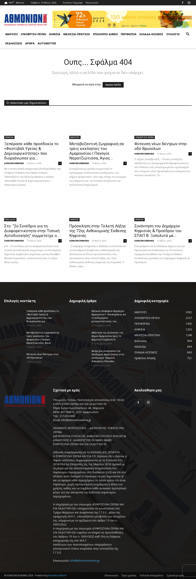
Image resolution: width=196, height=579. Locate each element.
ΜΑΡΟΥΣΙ (11, 34)
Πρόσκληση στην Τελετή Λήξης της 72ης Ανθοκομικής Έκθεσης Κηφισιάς (98, 231)
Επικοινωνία (92, 2)
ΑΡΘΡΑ (30, 43)
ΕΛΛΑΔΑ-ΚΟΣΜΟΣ (151, 34)
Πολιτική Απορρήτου (151, 575)
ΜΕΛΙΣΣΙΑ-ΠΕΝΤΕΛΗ (76, 34)
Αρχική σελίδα (113, 85)
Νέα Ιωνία (10, 219)
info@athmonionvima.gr (85, 560)
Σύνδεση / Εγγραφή (73, 2)
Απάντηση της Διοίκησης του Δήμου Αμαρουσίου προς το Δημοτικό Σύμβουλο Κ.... (107, 336)
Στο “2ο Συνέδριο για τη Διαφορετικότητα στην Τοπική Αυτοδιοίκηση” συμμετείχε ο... (32, 231)
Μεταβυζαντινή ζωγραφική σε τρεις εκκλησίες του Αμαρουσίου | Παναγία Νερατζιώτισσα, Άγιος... (96, 150)
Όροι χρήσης (129, 575)
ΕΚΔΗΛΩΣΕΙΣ (13, 43)
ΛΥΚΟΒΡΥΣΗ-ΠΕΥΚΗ (33, 34)
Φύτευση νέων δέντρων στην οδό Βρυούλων (160, 146)
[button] (187, 34)
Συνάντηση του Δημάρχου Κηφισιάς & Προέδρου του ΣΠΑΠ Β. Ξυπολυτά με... (157, 231)
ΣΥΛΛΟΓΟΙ (173, 34)
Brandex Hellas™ (58, 575)
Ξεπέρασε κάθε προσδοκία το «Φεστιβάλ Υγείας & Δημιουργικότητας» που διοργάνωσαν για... (31, 150)
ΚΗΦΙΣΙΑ (54, 34)
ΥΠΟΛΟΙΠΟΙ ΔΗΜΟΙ (105, 34)
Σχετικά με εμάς (175, 575)
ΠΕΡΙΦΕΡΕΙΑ (128, 34)
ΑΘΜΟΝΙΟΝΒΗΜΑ (14, 163)
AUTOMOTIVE (47, 43)
